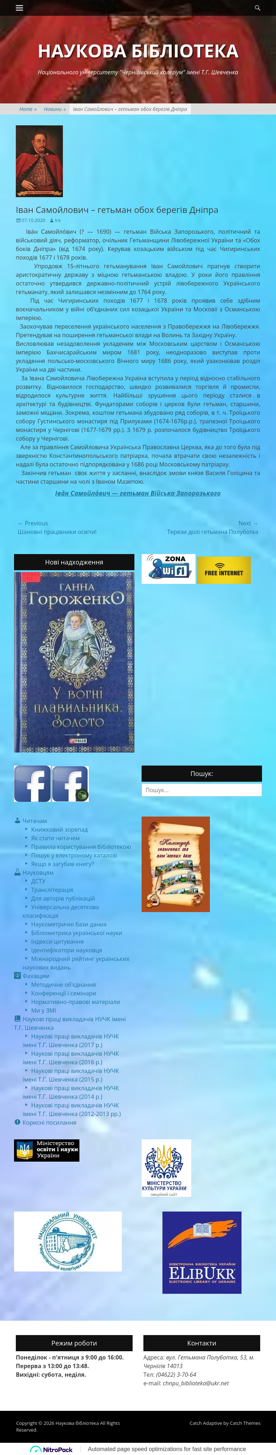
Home (28, 109)
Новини (55, 109)
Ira (57, 220)
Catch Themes (245, 1423)
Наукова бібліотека (137, 50)
